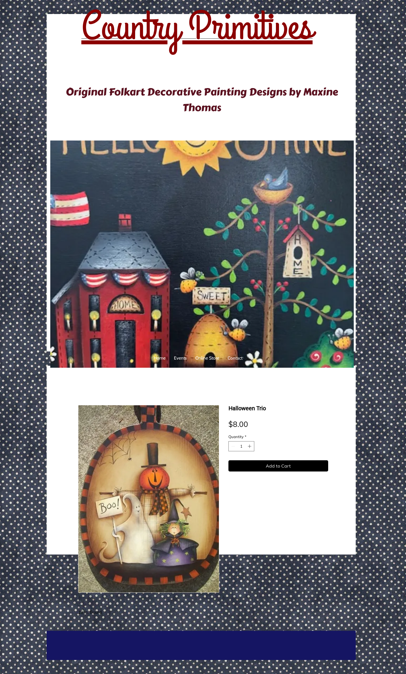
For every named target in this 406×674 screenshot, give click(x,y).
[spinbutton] (241, 446)
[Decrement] (232, 446)
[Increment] (250, 446)
